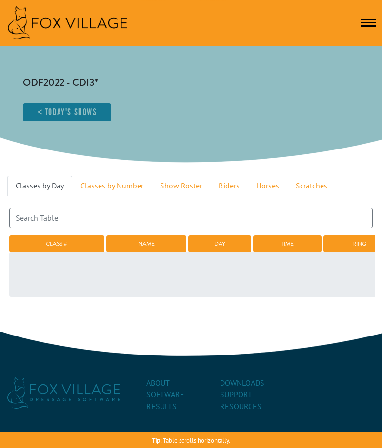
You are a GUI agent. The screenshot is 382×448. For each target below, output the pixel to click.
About (158, 383)
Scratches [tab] (311, 186)
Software (165, 395)
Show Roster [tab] (181, 186)
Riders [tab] (229, 186)
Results (161, 406)
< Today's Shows (67, 112)
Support (236, 395)
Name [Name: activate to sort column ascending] (146, 244)
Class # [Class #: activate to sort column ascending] (56, 244)
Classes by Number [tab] (111, 186)
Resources (240, 406)
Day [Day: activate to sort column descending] (219, 244)
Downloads (242, 383)
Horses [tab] (267, 186)
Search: (191, 214)
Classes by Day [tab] (40, 186)
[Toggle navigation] (368, 22)
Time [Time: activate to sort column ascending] (287, 244)
